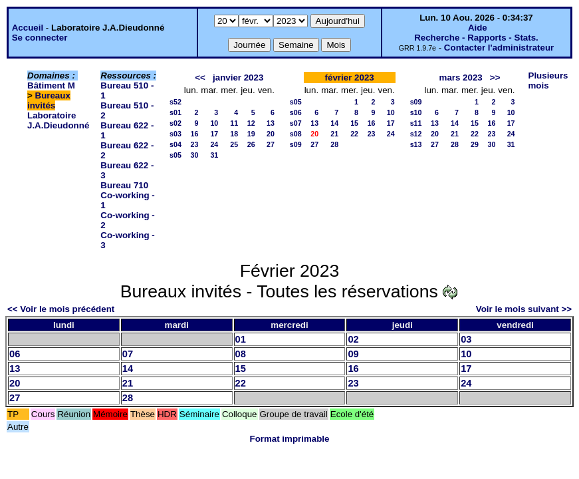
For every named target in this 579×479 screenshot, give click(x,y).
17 (214, 134)
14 (334, 123)
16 (194, 134)
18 (234, 134)
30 (194, 155)
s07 (296, 123)
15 (354, 123)
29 (475, 144)
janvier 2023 (238, 77)
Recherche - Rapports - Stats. (476, 38)
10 (214, 123)
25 (234, 144)
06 (14, 354)
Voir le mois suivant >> (524, 309)
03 (466, 339)
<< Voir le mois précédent (60, 309)
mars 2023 (461, 77)
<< (200, 77)
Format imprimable (290, 439)
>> (495, 77)
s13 (416, 144)
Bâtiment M (51, 85)
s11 (416, 123)
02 (353, 339)
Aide (477, 28)
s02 (175, 123)
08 (240, 354)
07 (127, 354)
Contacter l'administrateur (499, 48)
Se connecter (40, 38)
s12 (416, 134)
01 (240, 339)
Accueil (27, 28)
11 (234, 123)
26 (251, 144)
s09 (296, 144)
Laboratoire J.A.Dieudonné (58, 120)
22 (354, 134)
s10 (416, 112)
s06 (296, 112)
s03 (175, 134)
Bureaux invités (48, 100)
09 (353, 354)
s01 (175, 112)
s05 (175, 155)
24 (214, 144)
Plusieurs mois (548, 80)
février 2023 (349, 77)
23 (194, 144)
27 (271, 144)
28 (334, 144)
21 (334, 134)
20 (271, 134)
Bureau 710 (124, 185)
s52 (175, 102)
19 (251, 134)
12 (251, 123)
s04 (175, 144)
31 (214, 155)
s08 (296, 134)
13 (271, 123)
